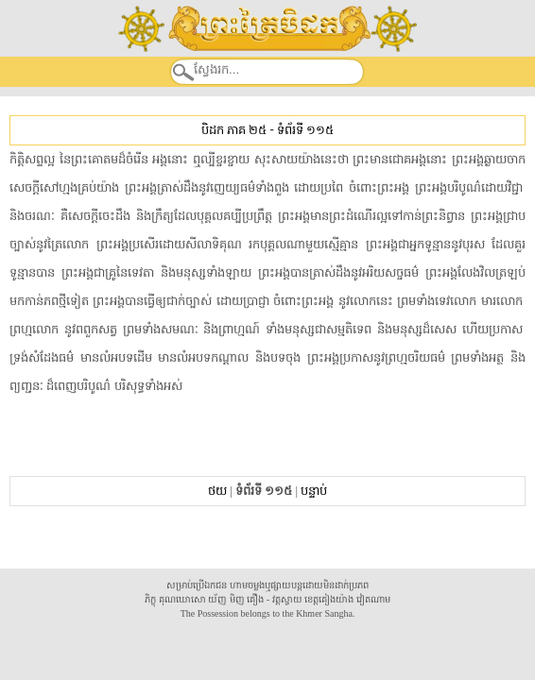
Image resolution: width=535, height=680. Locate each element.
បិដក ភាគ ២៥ (234, 130)
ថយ (217, 491)
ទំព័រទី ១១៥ (305, 130)
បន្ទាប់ (314, 491)
